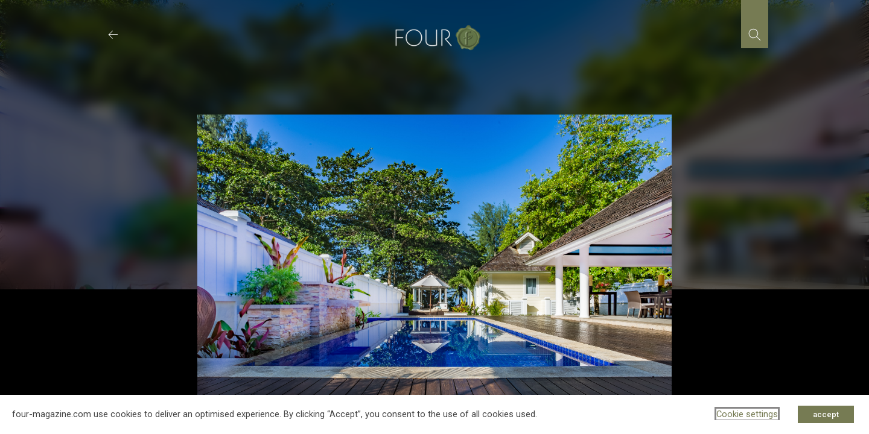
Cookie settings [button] (747, 414)
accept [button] (826, 414)
